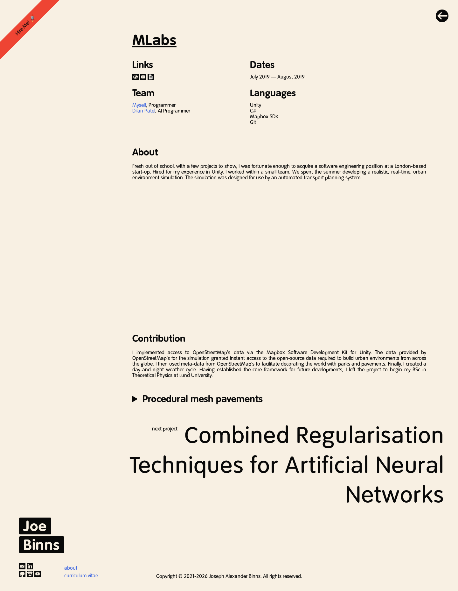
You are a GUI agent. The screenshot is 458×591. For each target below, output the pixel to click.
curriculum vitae (81, 575)
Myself (139, 105)
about (70, 568)
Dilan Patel (143, 110)
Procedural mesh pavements (202, 398)
